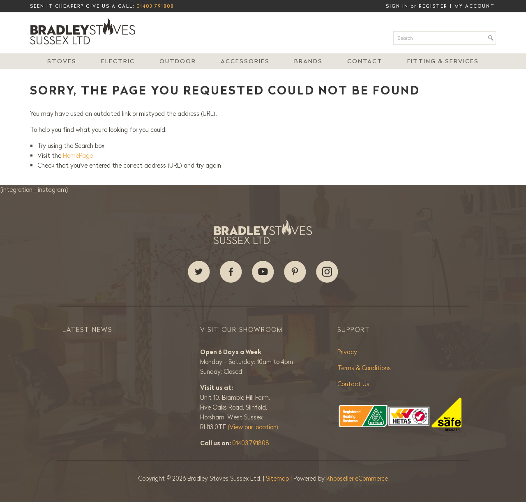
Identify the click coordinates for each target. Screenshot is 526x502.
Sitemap (278, 478)
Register (433, 6)
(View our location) (253, 427)
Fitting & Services (443, 61)
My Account (474, 6)
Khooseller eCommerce (357, 478)
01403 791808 (155, 6)
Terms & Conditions (364, 368)
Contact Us (353, 384)
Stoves (61, 61)
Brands (308, 61)
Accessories (245, 61)
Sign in (397, 6)
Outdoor (177, 61)
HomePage (78, 155)
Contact (365, 61)
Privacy (347, 352)
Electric (118, 61)
